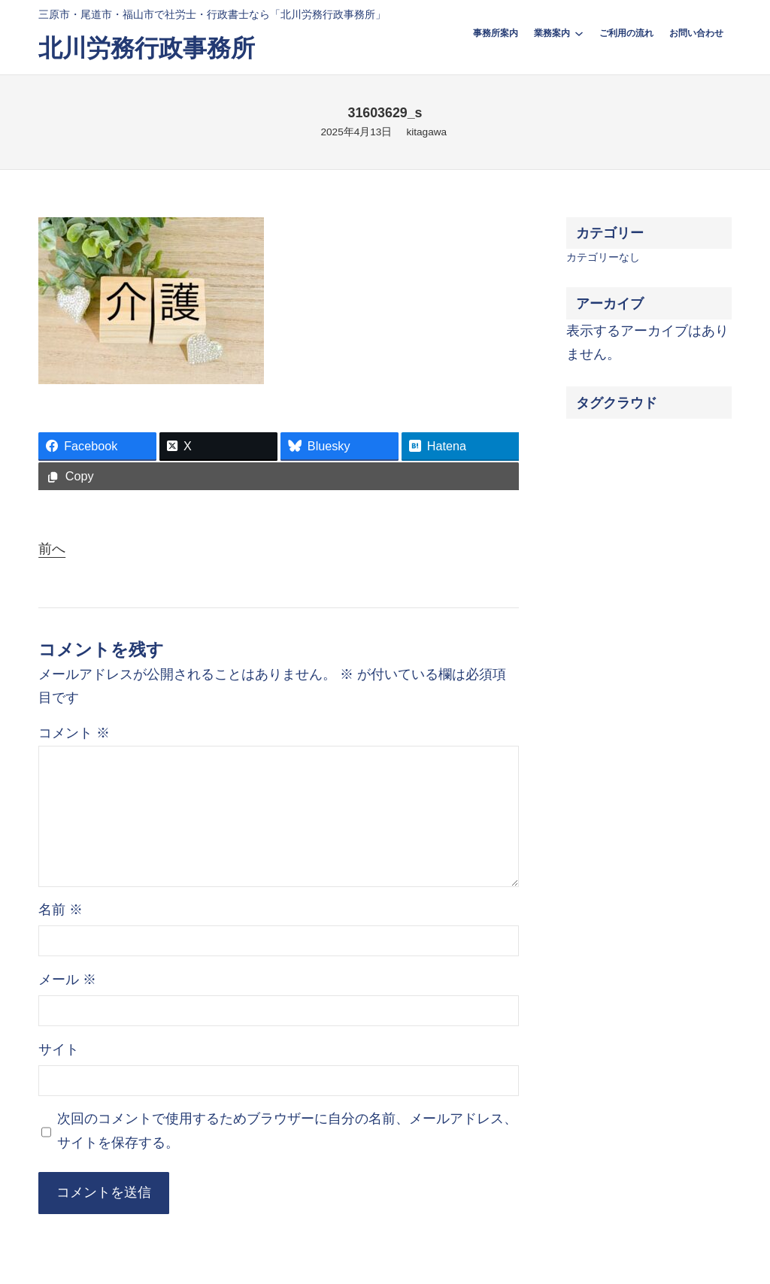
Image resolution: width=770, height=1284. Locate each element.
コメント (74, 732)
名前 (60, 909)
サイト (58, 1049)
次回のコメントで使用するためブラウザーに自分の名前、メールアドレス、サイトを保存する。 (287, 1130)
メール (67, 979)
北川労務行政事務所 (146, 48)
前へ (51, 548)
